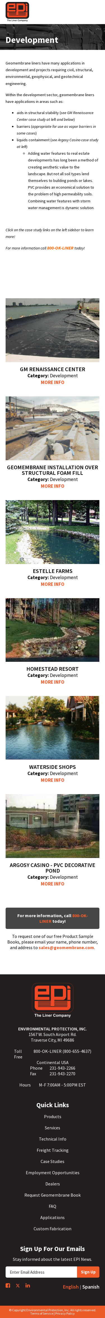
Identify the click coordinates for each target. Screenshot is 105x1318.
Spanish (90, 1287)
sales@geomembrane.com (66, 947)
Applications (52, 1217)
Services (52, 1127)
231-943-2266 (62, 1068)
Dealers (52, 1184)
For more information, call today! (52, 918)
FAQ (52, 1206)
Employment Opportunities (53, 1172)
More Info (52, 382)
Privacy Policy (65, 1313)
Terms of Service (41, 1313)
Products (52, 1116)
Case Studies (52, 1161)
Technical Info (52, 1139)
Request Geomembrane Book (52, 1195)
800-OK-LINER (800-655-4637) (62, 1051)
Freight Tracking (53, 1150)
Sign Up (88, 1272)
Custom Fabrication (52, 1228)
